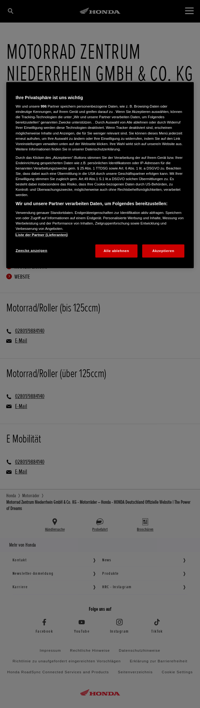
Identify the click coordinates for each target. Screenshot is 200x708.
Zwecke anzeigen (31, 250)
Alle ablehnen (116, 251)
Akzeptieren (163, 251)
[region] (100, 175)
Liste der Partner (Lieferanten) (42, 235)
